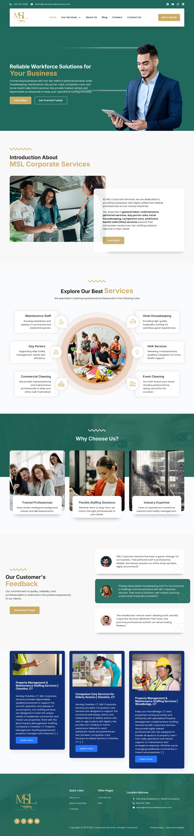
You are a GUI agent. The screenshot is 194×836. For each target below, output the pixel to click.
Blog (104, 17)
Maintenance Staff (37, 318)
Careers (117, 17)
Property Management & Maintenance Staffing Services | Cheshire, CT (37, 689)
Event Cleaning (154, 378)
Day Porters (36, 348)
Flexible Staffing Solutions (97, 506)
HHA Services (157, 348)
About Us (91, 17)
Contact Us (134, 17)
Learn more (26, 743)
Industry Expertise (156, 506)
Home (52, 17)
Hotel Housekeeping (157, 318)
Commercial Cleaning (35, 378)
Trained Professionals (37, 506)
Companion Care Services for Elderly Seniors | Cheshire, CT (95, 699)
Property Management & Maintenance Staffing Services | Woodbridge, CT (156, 704)
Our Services (71, 17)
